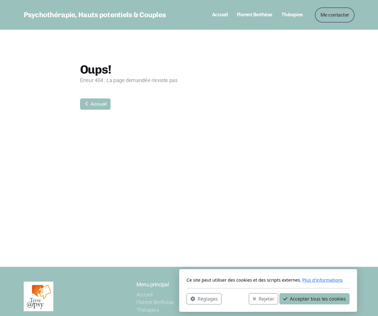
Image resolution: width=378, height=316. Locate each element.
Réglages (125, 298)
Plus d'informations (243, 280)
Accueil (95, 104)
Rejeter (184, 298)
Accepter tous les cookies (235, 298)
